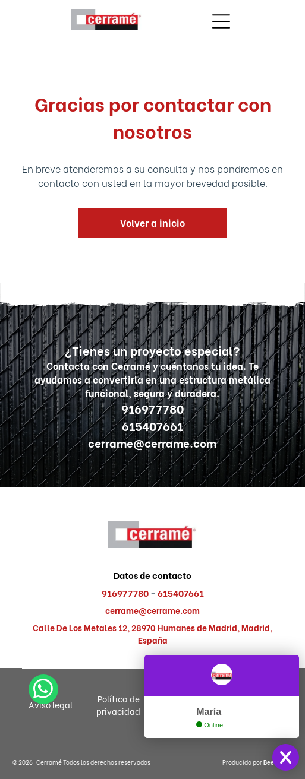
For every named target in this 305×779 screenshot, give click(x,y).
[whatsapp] (43, 750)
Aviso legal (51, 704)
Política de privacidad (118, 704)
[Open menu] (221, 21)
